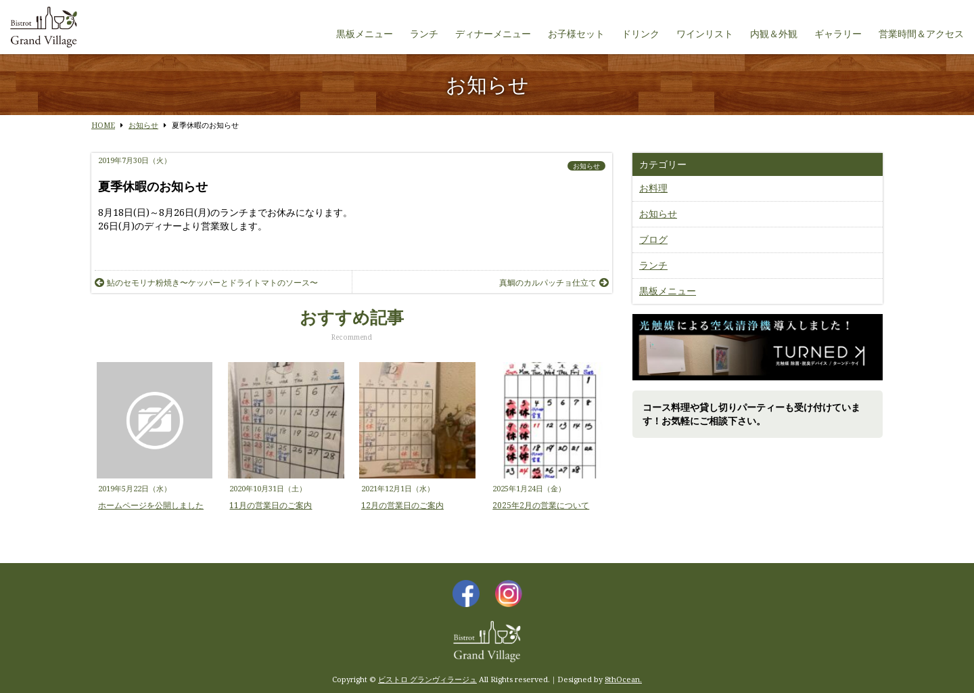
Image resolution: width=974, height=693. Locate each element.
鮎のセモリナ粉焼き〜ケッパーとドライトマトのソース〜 (206, 282)
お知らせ (586, 166)
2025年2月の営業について (540, 505)
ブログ (653, 239)
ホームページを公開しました (151, 505)
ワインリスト (704, 33)
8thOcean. (623, 679)
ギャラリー (838, 33)
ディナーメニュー (493, 33)
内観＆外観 (773, 33)
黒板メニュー (364, 33)
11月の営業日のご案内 (270, 505)
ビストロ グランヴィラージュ (427, 679)
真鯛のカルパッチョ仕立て (554, 282)
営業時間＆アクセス (921, 33)
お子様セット (576, 33)
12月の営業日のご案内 (402, 505)
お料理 (653, 187)
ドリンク (640, 33)
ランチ (424, 33)
